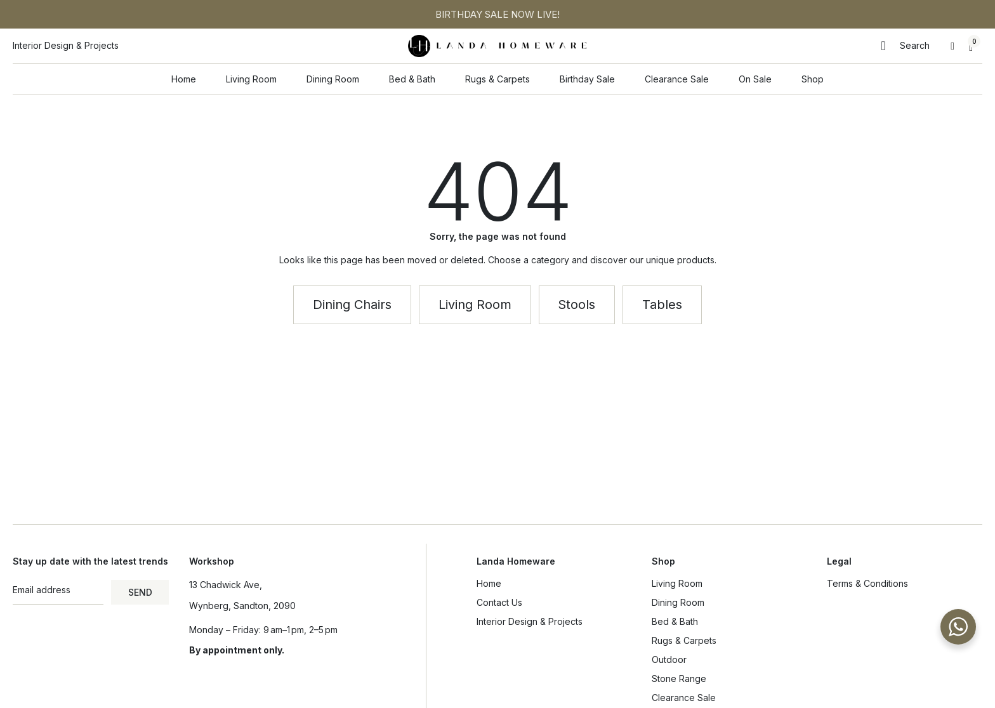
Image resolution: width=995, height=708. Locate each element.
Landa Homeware (516, 561)
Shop (663, 561)
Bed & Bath (678, 621)
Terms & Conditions (867, 583)
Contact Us (499, 602)
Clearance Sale (684, 697)
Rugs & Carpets (684, 640)
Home (489, 583)
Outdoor (669, 659)
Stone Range (679, 678)
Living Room (680, 583)
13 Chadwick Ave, (225, 584)
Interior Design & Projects (530, 621)
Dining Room (681, 602)
